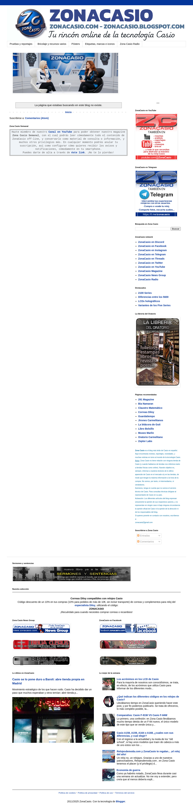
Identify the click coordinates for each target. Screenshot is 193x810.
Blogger (120, 801)
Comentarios (145, 541)
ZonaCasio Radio (148, 279)
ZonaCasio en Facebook (152, 246)
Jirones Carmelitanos (150, 420)
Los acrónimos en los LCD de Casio (138, 679)
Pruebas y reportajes (21, 44)
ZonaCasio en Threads (151, 258)
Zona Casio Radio (129, 44)
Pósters (76, 44)
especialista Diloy (85, 605)
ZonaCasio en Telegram (152, 254)
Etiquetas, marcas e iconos (100, 44)
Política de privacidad (87, 793)
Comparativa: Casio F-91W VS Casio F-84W (142, 715)
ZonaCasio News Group (152, 275)
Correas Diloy (146, 412)
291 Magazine (146, 399)
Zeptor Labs (145, 441)
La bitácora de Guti (149, 424)
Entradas (143, 535)
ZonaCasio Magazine (150, 271)
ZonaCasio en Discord (151, 242)
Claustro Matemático (150, 407)
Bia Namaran (145, 403)
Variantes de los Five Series (154, 305)
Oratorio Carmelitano (150, 437)
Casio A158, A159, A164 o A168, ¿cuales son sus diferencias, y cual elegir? (145, 734)
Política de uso (106, 793)
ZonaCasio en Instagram (152, 250)
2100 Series (145, 293)
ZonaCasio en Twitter (150, 262)
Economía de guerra (128, 770)
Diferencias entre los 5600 (153, 297)
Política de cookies (67, 793)
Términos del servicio (124, 793)
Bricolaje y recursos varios (52, 44)
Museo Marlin (146, 433)
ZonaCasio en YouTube (151, 266)
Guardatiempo (146, 416)
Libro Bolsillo (146, 428)
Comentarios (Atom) (37, 118)
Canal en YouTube (60, 132)
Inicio (68, 112)
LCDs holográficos (149, 301)
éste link (78, 152)
